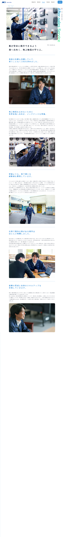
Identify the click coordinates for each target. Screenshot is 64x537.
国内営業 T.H (24, 503)
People (43, 2)
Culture (48, 2)
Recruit (52, 2)
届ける (14, 507)
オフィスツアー (33, 507)
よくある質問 (42, 507)
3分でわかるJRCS (7, 503)
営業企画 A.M (24, 506)
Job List (38, 2)
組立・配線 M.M (24, 517)
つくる (14, 506)
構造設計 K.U (24, 511)
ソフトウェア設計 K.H (25, 510)
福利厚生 (32, 503)
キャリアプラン (33, 506)
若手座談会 (23, 521)
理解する (14, 503)
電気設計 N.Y (24, 507)
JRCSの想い (6, 507)
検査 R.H (23, 518)
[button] (41, 405)
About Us (34, 2)
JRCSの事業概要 (7, 506)
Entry (60, 2)
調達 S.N (23, 514)
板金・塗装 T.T (24, 515)
